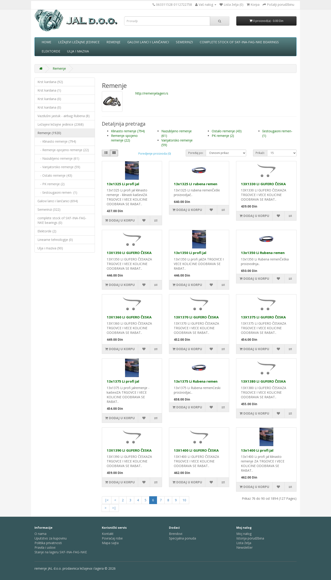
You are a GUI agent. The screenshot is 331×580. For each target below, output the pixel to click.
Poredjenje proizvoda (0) (154, 154)
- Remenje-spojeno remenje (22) (63, 150)
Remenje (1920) (49, 133)
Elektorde (51, 51)
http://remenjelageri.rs (151, 93)
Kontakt (108, 533)
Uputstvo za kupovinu (50, 538)
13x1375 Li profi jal (123, 381)
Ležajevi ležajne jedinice (79, 42)
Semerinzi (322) (48, 209)
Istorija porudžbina (250, 538)
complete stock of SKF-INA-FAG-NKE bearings (239, 42)
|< (106, 500)
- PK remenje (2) (51, 184)
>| (114, 508)
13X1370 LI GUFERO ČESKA (196, 317)
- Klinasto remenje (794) (56, 141)
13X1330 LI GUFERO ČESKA (263, 184)
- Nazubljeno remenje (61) (58, 158)
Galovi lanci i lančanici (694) (57, 201)
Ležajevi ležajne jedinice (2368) (60, 124)
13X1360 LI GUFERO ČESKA (129, 317)
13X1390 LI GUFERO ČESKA (129, 450)
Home (46, 42)
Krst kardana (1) (49, 90)
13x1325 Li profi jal (123, 184)
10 (184, 500)
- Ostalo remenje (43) (54, 175)
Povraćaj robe (112, 538)
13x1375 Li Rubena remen (195, 381)
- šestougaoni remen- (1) (57, 192)
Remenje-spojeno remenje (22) (124, 137)
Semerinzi (184, 42)
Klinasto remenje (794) (128, 131)
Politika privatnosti (48, 543)
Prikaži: (260, 153)
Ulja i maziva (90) (50, 248)
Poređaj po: (195, 153)
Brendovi (175, 533)
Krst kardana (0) (49, 99)
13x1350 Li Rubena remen (263, 252)
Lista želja (243, 543)
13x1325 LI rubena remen (195, 184)
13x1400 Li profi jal (257, 450)
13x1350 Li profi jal (190, 252)
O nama (40, 533)
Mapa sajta (110, 543)
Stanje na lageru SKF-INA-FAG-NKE (60, 552)
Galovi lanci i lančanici (148, 42)
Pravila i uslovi (44, 547)
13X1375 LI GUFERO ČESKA (263, 317)
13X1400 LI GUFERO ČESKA (196, 450)
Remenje (113, 42)
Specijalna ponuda (182, 538)
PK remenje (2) (223, 135)
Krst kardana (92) (50, 82)
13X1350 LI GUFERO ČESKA (129, 252)
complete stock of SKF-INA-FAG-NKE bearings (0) (61, 220)
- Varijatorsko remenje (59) (58, 167)
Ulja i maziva (78, 51)
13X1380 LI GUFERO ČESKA (263, 381)
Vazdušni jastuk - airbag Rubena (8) (63, 116)
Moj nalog (243, 533)
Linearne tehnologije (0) (55, 239)
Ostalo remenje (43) (227, 131)
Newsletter (244, 547)
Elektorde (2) (46, 231)
